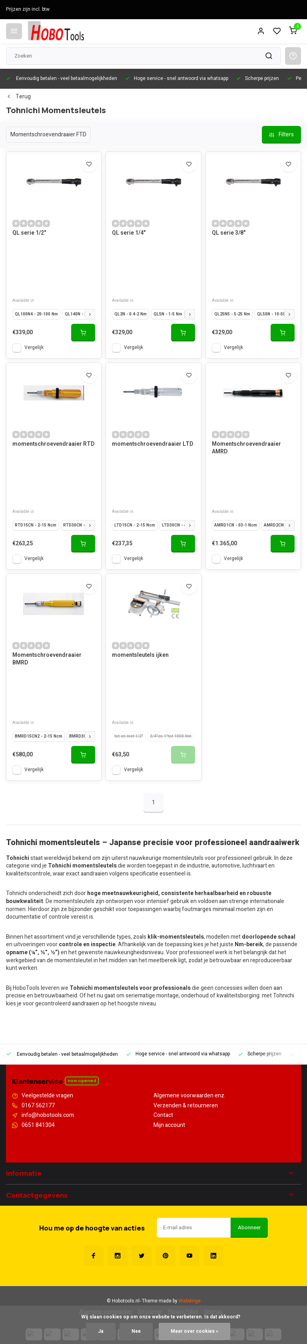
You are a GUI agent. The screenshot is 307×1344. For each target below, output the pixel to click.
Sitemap (213, 1302)
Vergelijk (34, 347)
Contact (163, 1115)
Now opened (82, 1080)
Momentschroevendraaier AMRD (246, 448)
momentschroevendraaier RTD (53, 444)
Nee (136, 1331)
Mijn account (169, 1125)
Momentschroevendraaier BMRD (47, 659)
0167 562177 (38, 1106)
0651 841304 (38, 1125)
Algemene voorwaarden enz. (189, 1096)
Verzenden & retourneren (186, 1106)
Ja (101, 1331)
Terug (18, 97)
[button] (90, 314)
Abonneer (249, 1218)
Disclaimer (150, 1302)
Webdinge (190, 1291)
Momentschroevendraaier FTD (48, 135)
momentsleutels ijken (140, 655)
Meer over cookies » (194, 1331)
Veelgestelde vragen (47, 1096)
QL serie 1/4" (129, 233)
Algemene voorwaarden (105, 1302)
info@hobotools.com (48, 1115)
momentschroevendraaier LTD (152, 444)
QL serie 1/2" (29, 233)
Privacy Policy (183, 1302)
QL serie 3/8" (228, 233)
